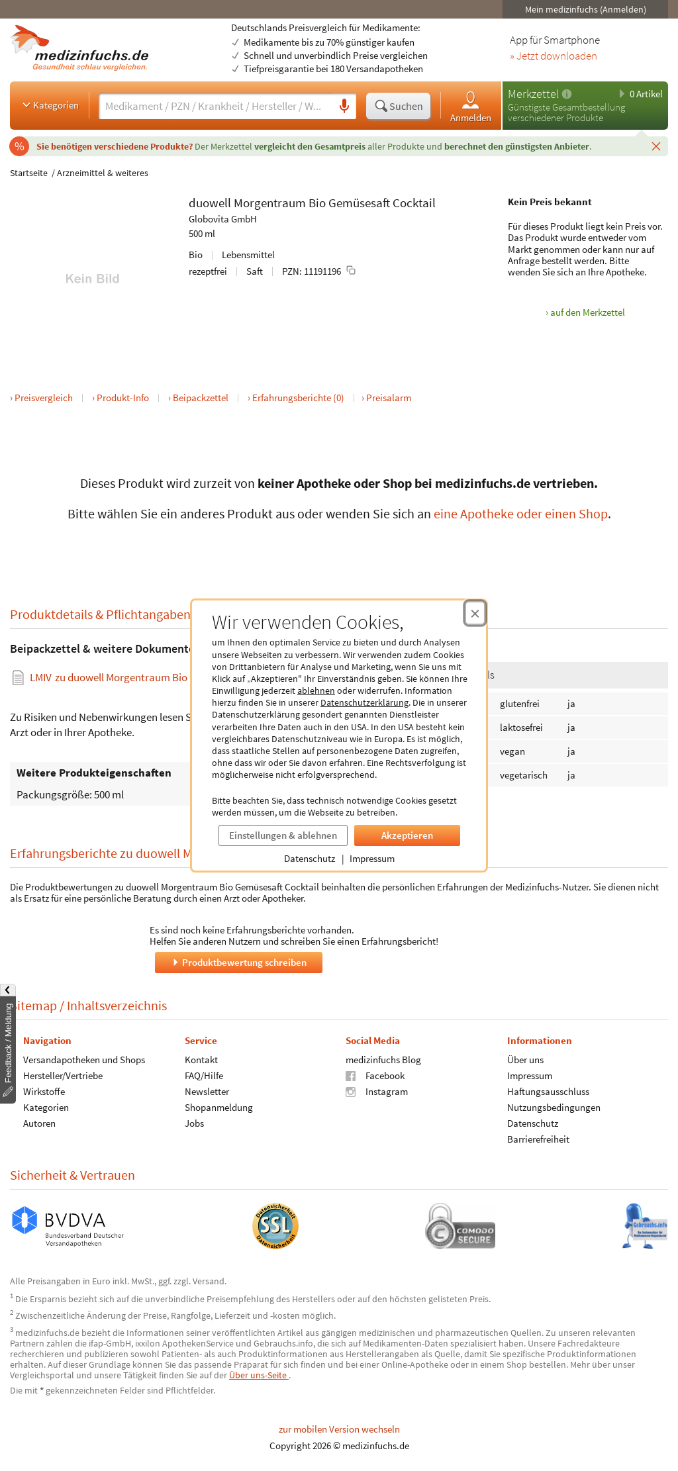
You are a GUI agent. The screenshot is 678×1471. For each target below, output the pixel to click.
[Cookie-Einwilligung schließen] (475, 613)
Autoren (39, 1122)
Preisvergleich (44, 397)
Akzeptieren (407, 835)
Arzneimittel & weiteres (102, 173)
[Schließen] (656, 145)
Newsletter (207, 1090)
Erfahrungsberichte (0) (298, 397)
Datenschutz (309, 858)
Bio (317, 203)
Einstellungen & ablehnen (283, 835)
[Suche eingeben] (215, 106)
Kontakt (201, 1059)
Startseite (29, 173)
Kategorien (49, 104)
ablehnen (316, 690)
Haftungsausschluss (548, 1090)
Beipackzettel (200, 397)
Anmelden (470, 106)
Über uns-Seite (259, 1375)
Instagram (377, 1090)
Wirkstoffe (44, 1090)
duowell (210, 203)
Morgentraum (270, 203)
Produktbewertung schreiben (238, 961)
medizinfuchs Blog (383, 1059)
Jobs (194, 1122)
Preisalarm (388, 397)
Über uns (525, 1059)
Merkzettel (533, 93)
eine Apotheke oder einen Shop (521, 513)
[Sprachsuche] (344, 106)
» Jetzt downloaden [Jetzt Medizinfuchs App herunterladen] (553, 56)
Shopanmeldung (219, 1106)
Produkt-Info (123, 397)
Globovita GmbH (223, 219)
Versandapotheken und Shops (84, 1059)
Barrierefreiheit (538, 1138)
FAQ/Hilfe (204, 1074)
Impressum (372, 858)
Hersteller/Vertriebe (63, 1074)
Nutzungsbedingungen (554, 1106)
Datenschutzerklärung (364, 702)
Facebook (375, 1074)
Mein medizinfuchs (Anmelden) (585, 9)
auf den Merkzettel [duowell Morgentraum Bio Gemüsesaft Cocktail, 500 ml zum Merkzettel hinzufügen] (587, 312)
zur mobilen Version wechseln (339, 1429)
